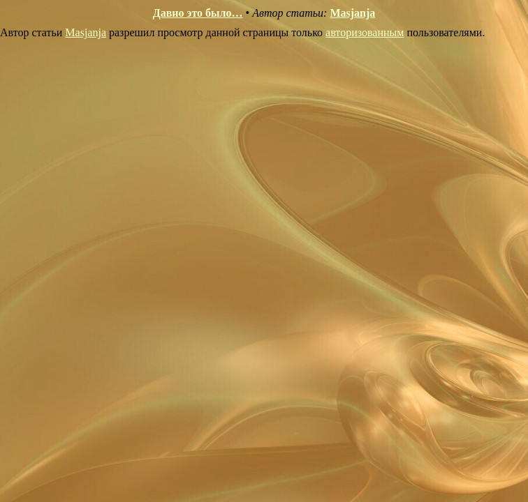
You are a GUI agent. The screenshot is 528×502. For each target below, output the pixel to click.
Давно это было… (198, 13)
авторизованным (364, 32)
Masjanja (352, 13)
